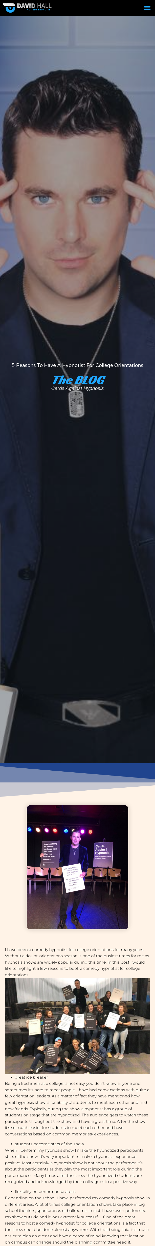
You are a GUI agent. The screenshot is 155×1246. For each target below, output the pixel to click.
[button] (147, 7)
